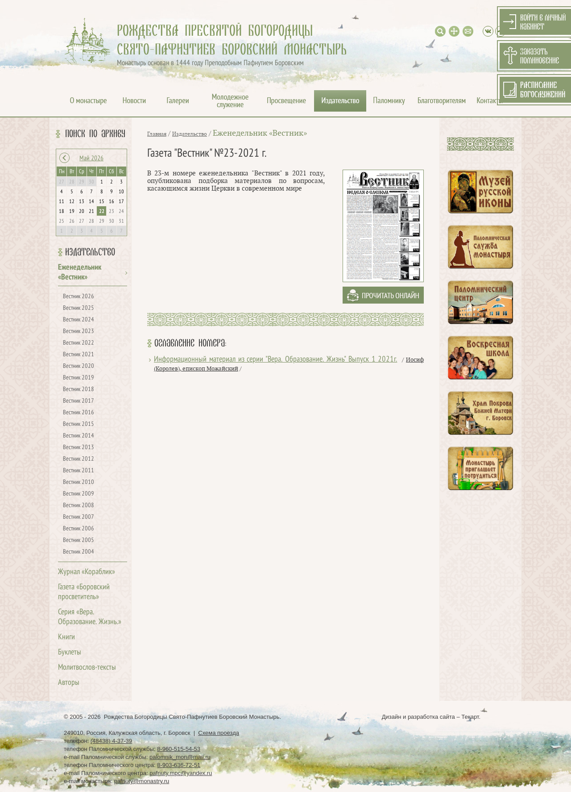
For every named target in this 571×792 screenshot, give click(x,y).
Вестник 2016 (78, 413)
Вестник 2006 (78, 529)
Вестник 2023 (78, 331)
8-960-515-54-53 (178, 749)
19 (71, 211)
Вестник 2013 (78, 447)
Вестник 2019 (78, 378)
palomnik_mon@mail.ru (180, 757)
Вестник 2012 (78, 459)
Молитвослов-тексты (87, 667)
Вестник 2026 (78, 297)
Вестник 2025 (78, 308)
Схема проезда (218, 732)
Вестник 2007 (78, 517)
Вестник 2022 (78, 343)
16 (111, 202)
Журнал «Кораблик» (86, 572)
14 (91, 202)
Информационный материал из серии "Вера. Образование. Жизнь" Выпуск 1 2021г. (275, 359)
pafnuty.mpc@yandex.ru (180, 773)
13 (81, 202)
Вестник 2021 (78, 355)
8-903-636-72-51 (178, 765)
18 (61, 211)
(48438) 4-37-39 (111, 741)
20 (81, 211)
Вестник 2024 (78, 320)
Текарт (470, 716)
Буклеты (69, 652)
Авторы (68, 683)
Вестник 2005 (78, 540)
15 (101, 202)
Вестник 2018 (78, 389)
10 (121, 192)
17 (121, 202)
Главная (156, 134)
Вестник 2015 (78, 424)
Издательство (90, 252)
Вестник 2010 (78, 482)
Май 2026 (91, 158)
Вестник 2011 (78, 471)
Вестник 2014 (78, 436)
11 (61, 202)
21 (91, 211)
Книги (66, 637)
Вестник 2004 (78, 552)
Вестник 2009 (78, 494)
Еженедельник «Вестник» (260, 133)
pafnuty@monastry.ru (142, 781)
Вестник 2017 (78, 401)
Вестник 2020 (78, 366)
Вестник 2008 (78, 506)
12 (71, 202)
